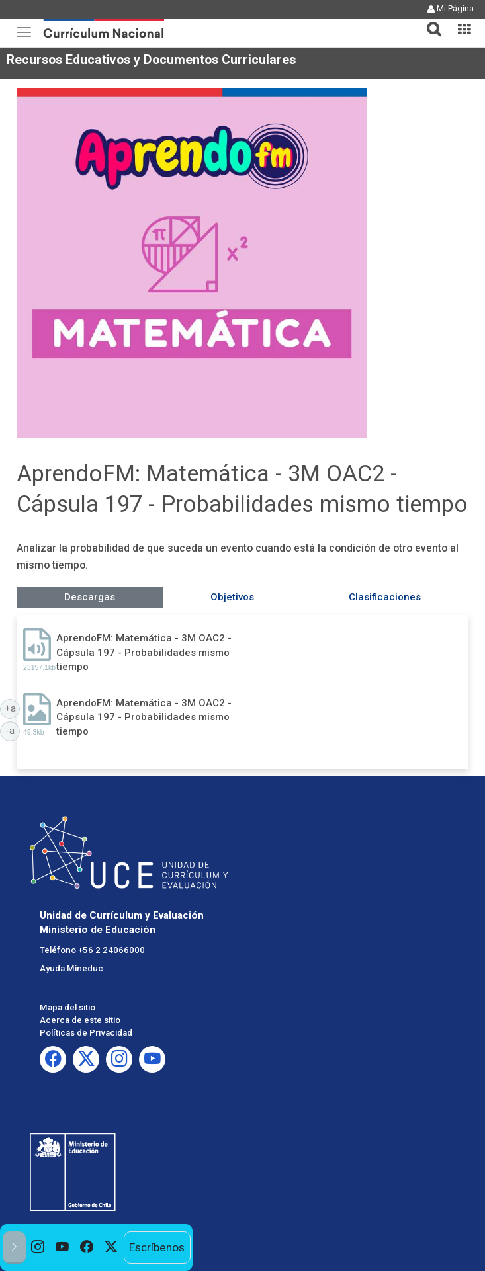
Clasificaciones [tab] (385, 597)
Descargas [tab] (89, 597)
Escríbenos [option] (157, 1247)
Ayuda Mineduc (71, 968)
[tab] (429, 21)
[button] (429, 21)
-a (12, 730)
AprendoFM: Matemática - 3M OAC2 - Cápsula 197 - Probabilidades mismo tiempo (144, 652)
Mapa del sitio (67, 1007)
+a (13, 707)
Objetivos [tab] (232, 597)
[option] (38, 1247)
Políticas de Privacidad (86, 1033)
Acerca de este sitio (80, 1020)
